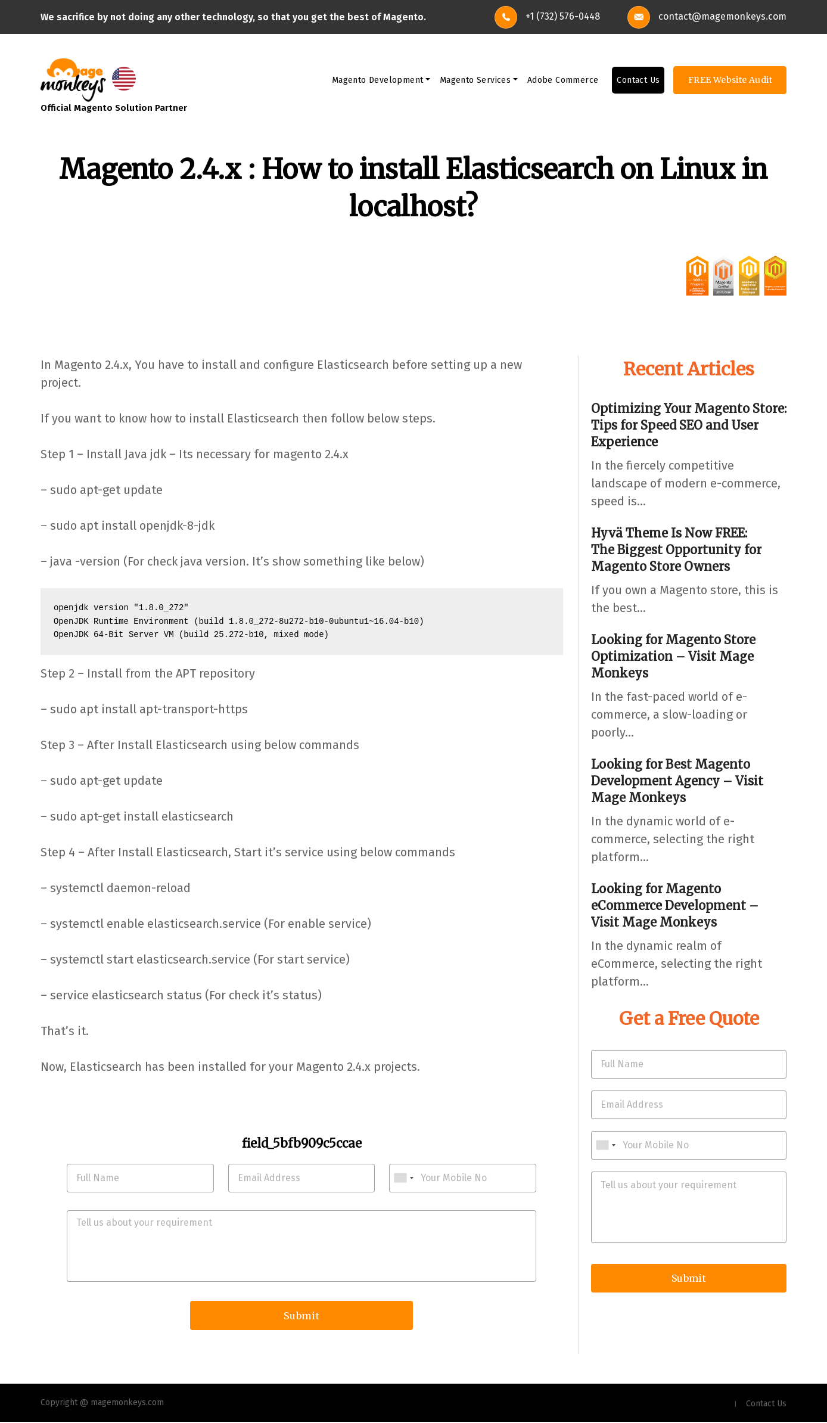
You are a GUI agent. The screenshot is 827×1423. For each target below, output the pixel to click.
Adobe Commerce (563, 81)
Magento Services (475, 81)
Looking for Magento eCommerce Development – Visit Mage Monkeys (674, 905)
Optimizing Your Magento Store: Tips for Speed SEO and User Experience (688, 425)
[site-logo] (73, 79)
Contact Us (638, 81)
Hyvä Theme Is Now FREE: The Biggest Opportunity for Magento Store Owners (676, 550)
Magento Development (378, 81)
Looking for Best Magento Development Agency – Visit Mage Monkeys (677, 781)
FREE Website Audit (730, 80)
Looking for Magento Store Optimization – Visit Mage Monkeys (673, 656)
